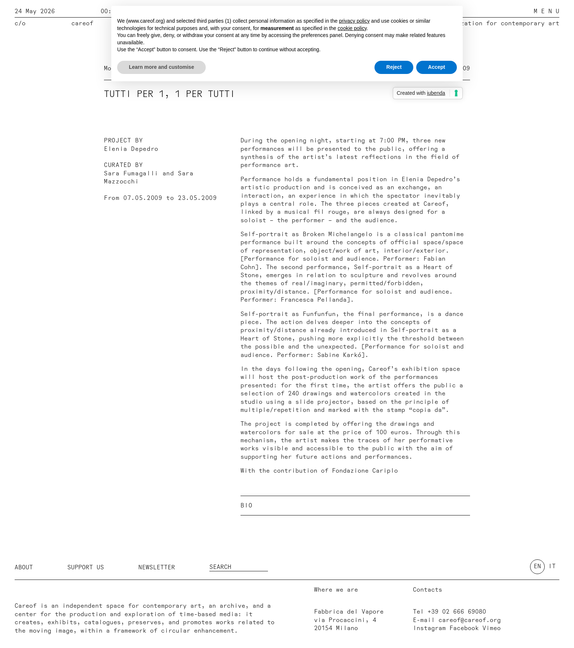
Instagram (429, 628)
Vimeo (491, 628)
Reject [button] (394, 67)
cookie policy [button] (352, 28)
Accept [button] (436, 67)
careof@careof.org (470, 620)
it (552, 566)
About (24, 567)
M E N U (546, 11)
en (537, 566)
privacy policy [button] (354, 21)
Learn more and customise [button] (161, 67)
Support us (85, 567)
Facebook (464, 628)
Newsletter (156, 567)
